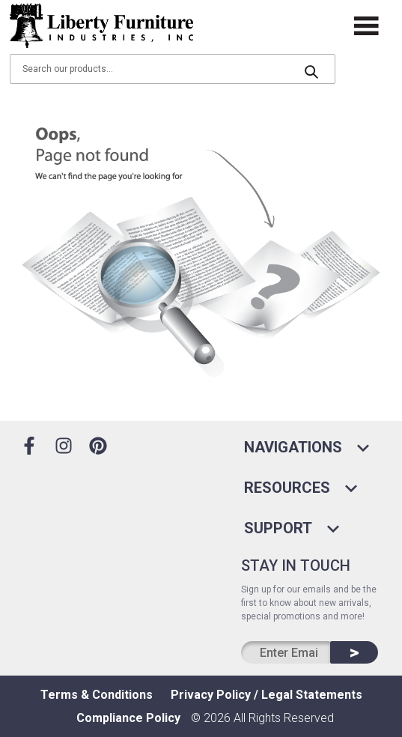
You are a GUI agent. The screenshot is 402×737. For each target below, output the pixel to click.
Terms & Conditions (96, 695)
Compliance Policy (128, 718)
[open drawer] (367, 25)
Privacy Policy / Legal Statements (266, 695)
